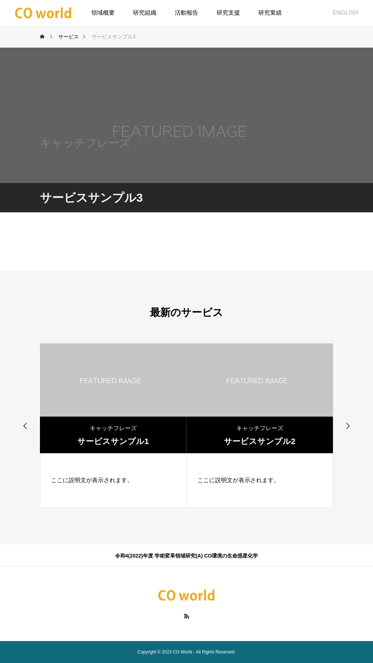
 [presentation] (25, 425)
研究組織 (144, 13)
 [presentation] (347, 425)
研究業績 (270, 13)
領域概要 (103, 13)
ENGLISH (345, 13)
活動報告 (186, 13)
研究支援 (228, 13)
